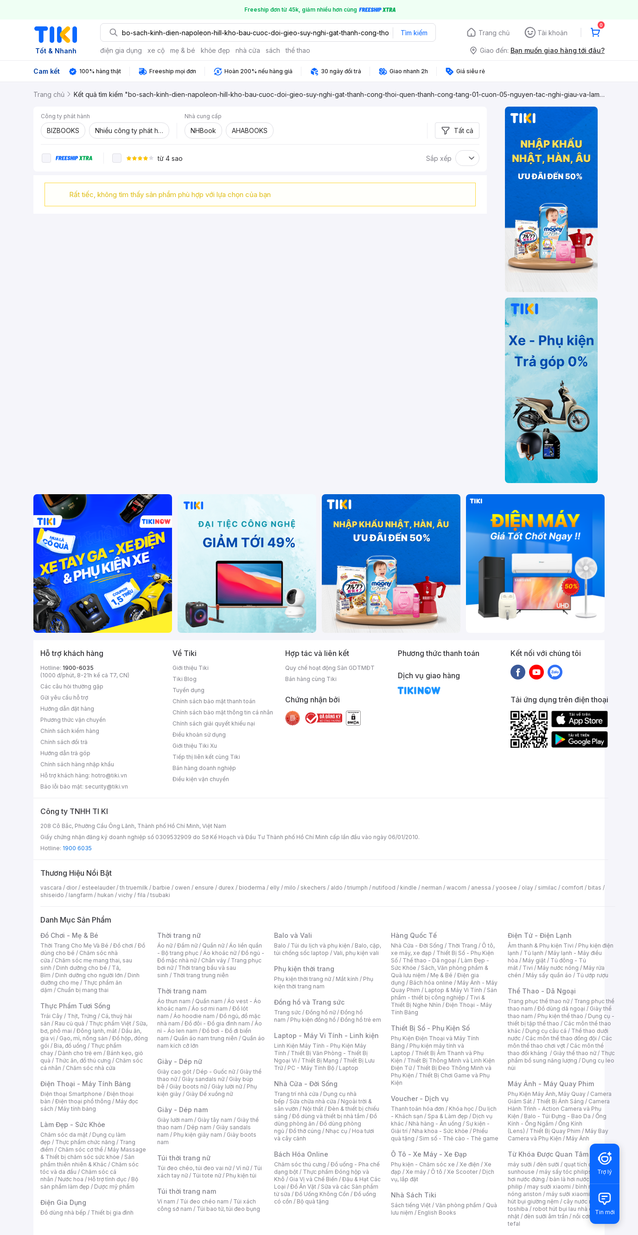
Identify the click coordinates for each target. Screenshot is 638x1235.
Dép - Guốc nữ (215, 1071)
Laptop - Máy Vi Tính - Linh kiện (326, 1035)
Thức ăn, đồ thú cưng (83, 1060)
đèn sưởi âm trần (546, 1216)
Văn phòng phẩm (458, 1205)
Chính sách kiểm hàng (69, 730)
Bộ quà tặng (313, 1201)
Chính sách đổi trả (64, 741)
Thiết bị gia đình (112, 1212)
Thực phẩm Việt (110, 1023)
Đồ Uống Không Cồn (322, 1193)
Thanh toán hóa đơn (417, 1108)
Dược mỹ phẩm (114, 1186)
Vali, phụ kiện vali (356, 952)
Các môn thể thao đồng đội (561, 1038)
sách (273, 50)
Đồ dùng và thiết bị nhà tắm (328, 1116)
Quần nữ (213, 945)
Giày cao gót (174, 1071)
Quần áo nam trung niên (205, 1038)
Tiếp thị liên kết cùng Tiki (206, 756)
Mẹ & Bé (441, 975)
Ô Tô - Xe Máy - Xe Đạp (429, 1154)
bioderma (252, 887)
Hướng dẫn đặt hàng (67, 708)
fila (141, 894)
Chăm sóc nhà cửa (90, 1067)
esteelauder (98, 887)
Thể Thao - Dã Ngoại (542, 991)
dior (71, 887)
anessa (481, 887)
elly (275, 887)
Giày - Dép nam (182, 1110)
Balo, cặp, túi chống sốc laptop (327, 949)
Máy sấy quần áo (549, 975)
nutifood (384, 887)
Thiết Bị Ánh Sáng (560, 1101)
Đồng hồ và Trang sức (309, 1002)
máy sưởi (520, 1164)
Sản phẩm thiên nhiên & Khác (87, 1160)
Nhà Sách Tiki (413, 1195)
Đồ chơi (123, 945)
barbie (161, 887)
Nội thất (313, 1108)
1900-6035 (78, 667)
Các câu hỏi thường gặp (71, 686)
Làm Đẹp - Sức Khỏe (72, 1124)
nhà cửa (248, 50)
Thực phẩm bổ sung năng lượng (561, 1057)
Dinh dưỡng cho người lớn (89, 975)
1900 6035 (77, 848)
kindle (408, 887)
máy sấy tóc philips (565, 1171)
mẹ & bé (182, 50)
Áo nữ (164, 945)
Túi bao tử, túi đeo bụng (228, 1208)
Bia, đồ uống (70, 1045)
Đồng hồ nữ (321, 1012)
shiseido (52, 894)
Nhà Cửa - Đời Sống (306, 1084)
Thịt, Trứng (81, 1015)
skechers (313, 887)
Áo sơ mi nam (209, 1008)
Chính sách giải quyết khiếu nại (213, 723)
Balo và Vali (293, 935)
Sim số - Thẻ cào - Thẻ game (458, 1138)
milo (290, 887)
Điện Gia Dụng (63, 1202)
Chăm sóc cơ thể (80, 1149)
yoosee (506, 887)
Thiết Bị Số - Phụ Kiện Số (430, 1028)
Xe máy (416, 1171)
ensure (204, 887)
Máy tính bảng (77, 1108)
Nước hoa (70, 1179)
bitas (594, 887)
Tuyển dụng (188, 690)
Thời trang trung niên (201, 975)
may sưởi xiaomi (549, 1186)
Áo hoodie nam (194, 1015)
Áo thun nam (174, 1001)
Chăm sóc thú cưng (300, 1164)
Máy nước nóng (558, 967)
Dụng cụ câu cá (546, 1030)
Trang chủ (494, 33)
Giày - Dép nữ (179, 1061)
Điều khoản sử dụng (199, 734)
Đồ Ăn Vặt (303, 1186)
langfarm (81, 894)
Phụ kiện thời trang (304, 969)
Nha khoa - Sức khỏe (440, 1130)
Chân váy (213, 960)
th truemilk (134, 887)
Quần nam (209, 1001)
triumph (357, 887)
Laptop (348, 1067)
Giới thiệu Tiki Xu (194, 745)
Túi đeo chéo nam (204, 1201)
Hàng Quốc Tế (414, 935)
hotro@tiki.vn (109, 775)
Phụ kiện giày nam (197, 1134)
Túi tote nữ (206, 1175)
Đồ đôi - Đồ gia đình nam (217, 1023)
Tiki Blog (184, 678)
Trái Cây (51, 1015)
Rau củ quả (69, 1023)
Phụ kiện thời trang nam (323, 982)
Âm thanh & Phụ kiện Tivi (541, 945)
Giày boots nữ (188, 1086)
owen (182, 887)
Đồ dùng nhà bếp (63, 1212)
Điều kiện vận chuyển (200, 779)
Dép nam (199, 1127)
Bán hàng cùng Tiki (311, 678)
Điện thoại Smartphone (71, 1093)
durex (226, 887)
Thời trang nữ (179, 935)
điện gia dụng (121, 50)
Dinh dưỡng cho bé (81, 967)
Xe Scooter (462, 1171)
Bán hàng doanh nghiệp (204, 767)
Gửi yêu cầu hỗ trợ (64, 697)
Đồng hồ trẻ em (360, 1019)
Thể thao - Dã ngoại (429, 960)
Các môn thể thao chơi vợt (560, 1042)
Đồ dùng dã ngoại (561, 1008)
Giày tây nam (215, 1119)
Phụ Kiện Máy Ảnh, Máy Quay (547, 1093)
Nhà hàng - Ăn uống (434, 1123)
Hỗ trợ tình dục (107, 1179)
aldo (337, 887)
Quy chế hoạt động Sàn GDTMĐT (330, 667)
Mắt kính (347, 978)
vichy (125, 894)
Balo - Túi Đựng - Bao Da (557, 1116)
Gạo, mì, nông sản (83, 1038)
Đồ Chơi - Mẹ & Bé (69, 935)
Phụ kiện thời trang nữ (302, 978)
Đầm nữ (187, 945)
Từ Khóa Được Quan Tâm (548, 1154)
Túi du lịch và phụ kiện (320, 945)
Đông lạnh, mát (97, 1030)
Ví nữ (242, 1168)
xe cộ (156, 50)
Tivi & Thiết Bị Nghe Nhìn (438, 1001)
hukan (105, 894)
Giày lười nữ (226, 1086)
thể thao (298, 50)
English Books (437, 1212)
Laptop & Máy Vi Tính (453, 990)
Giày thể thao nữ (574, 1053)
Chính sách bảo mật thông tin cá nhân (222, 712)
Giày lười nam (175, 1119)
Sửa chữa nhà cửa (312, 1101)
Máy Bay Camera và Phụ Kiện (558, 1134)
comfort (572, 887)
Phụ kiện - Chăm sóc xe (423, 1164)
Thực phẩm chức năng (85, 1142)
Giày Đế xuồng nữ (209, 1093)
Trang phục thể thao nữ (538, 1001)
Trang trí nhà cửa (296, 1093)
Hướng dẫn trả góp (65, 753)
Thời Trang (462, 945)
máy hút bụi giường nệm (557, 1197)
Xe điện (469, 1164)
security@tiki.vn (106, 786)
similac (547, 887)
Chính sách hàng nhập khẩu (77, 764)
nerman (431, 887)
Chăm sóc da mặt (64, 1134)
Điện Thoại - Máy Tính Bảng (85, 1084)
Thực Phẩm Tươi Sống (75, 1006)
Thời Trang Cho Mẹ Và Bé (74, 945)
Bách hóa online (431, 982)
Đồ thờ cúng (305, 1130)
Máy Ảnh (577, 1138)
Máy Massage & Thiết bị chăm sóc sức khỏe (93, 1153)
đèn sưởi (547, 1164)
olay (527, 887)
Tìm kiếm (414, 33)
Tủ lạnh (533, 952)
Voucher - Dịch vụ (419, 1098)
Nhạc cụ (336, 1130)
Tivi (528, 967)
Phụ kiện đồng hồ (313, 1019)
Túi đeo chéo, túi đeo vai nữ (194, 1168)
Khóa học (461, 1108)
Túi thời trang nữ (184, 1158)
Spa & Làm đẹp (447, 1116)
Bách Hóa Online (301, 1154)
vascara (51, 887)
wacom (456, 887)
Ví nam (166, 1201)
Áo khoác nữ (219, 952)
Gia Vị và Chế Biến (313, 1179)
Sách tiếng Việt (411, 1205)
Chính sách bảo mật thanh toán (213, 701)
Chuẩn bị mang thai (82, 990)
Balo (280, 945)
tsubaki (160, 894)
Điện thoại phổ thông (83, 1101)
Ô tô (436, 1171)
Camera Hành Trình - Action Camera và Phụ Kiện (559, 1109)
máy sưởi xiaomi (568, 1193)
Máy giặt (534, 960)
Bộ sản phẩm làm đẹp (89, 1183)
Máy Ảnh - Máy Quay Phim (551, 1084)
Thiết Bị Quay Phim (555, 1130)
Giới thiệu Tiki (190, 667)
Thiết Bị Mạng (319, 1060)
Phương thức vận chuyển (73, 719)
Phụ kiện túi (241, 1175)
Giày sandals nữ (203, 1079)
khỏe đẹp (215, 50)
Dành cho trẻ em (80, 1053)
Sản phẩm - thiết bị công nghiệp (444, 994)
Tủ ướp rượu (592, 975)
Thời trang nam (181, 991)
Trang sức (287, 1012)
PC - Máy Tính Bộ (310, 1067)
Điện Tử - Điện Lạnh (540, 935)
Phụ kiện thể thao (560, 1015)
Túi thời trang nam (186, 1191)
